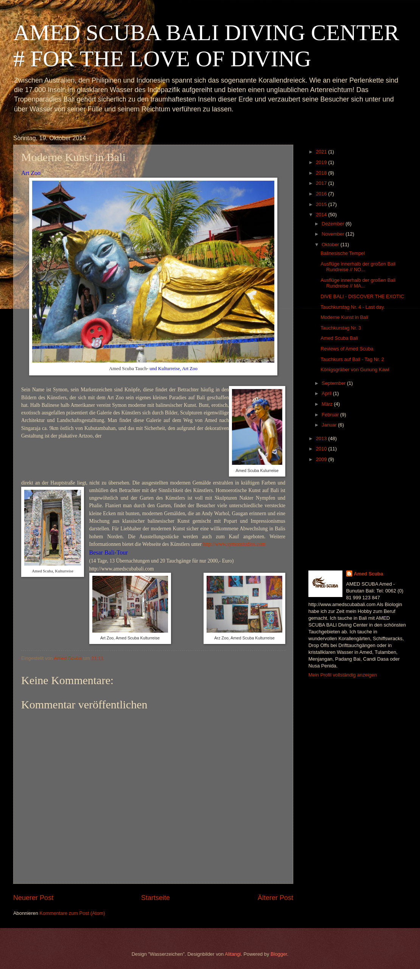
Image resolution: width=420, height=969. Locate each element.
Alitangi (233, 954)
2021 (322, 152)
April (327, 393)
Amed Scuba (368, 574)
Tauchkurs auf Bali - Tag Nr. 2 (352, 359)
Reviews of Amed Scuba (346, 349)
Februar (331, 414)
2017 (322, 183)
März (328, 404)
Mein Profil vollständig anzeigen (342, 675)
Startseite (155, 898)
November (333, 234)
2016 (322, 194)
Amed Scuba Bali (339, 338)
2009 (322, 459)
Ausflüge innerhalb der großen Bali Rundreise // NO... (357, 266)
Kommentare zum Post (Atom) (72, 913)
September (334, 383)
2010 (322, 449)
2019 (322, 162)
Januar (330, 425)
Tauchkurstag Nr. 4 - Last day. (352, 307)
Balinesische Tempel (342, 253)
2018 (322, 173)
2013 (322, 438)
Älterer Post (275, 898)
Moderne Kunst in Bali (344, 317)
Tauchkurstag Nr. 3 (340, 328)
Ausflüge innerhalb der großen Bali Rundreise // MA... (357, 283)
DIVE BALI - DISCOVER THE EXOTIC (362, 296)
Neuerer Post (33, 898)
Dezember (333, 224)
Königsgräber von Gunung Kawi (354, 369)
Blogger (279, 954)
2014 (322, 214)
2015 (322, 204)
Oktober (331, 244)
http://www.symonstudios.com (234, 544)
